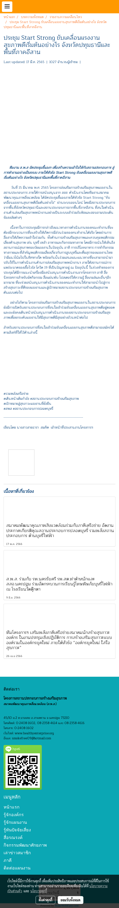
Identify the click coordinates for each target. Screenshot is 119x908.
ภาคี (8, 860)
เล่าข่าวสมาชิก (17, 852)
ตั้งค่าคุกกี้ (45, 900)
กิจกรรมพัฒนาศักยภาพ (25, 845)
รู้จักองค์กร (14, 814)
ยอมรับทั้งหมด (71, 900)
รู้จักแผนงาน (15, 822)
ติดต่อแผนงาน (17, 867)
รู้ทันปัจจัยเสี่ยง (17, 829)
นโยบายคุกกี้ (38, 891)
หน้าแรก (11, 806)
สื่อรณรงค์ (13, 837)
